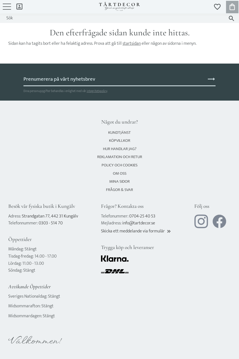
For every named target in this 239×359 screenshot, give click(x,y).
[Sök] (231, 18)
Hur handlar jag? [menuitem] (119, 148)
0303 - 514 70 (51, 223)
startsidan (132, 43)
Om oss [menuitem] (119, 173)
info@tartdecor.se (138, 223)
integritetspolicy (97, 91)
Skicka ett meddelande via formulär (136, 231)
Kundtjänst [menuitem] (119, 132)
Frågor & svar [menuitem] (119, 189)
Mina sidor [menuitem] (19, 6)
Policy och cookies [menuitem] (119, 165)
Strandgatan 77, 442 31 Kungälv (50, 216)
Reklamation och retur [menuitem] (119, 156)
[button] (7, 9)
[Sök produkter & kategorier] (114, 18)
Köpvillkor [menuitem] (119, 140)
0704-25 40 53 (142, 216)
